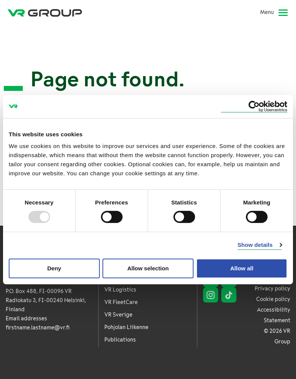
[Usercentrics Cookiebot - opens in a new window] (254, 106)
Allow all (241, 268)
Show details (255, 245)
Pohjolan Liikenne (126, 327)
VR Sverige (118, 315)
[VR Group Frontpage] (45, 12)
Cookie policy (273, 299)
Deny (54, 268)
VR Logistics (120, 290)
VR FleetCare (121, 302)
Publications (120, 340)
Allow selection (147, 268)
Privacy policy (272, 288)
